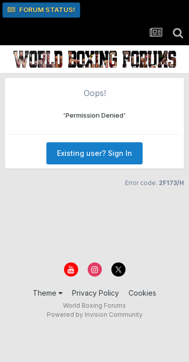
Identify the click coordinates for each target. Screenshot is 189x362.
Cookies (142, 293)
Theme (47, 293)
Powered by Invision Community (95, 314)
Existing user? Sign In (94, 153)
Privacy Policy (95, 293)
